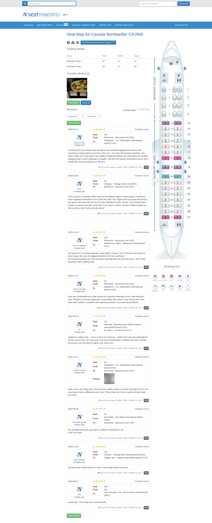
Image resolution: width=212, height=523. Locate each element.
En (65, 16)
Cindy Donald (79, 291)
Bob (79, 191)
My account (181, 27)
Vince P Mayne (79, 247)
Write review (74, 125)
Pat (79, 496)
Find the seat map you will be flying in (98, 44)
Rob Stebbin (79, 462)
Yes (146, 169)
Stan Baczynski (79, 424)
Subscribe (183, 3)
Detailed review (142, 131)
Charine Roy (79, 145)
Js (79, 331)
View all (85, 105)
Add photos (73, 105)
